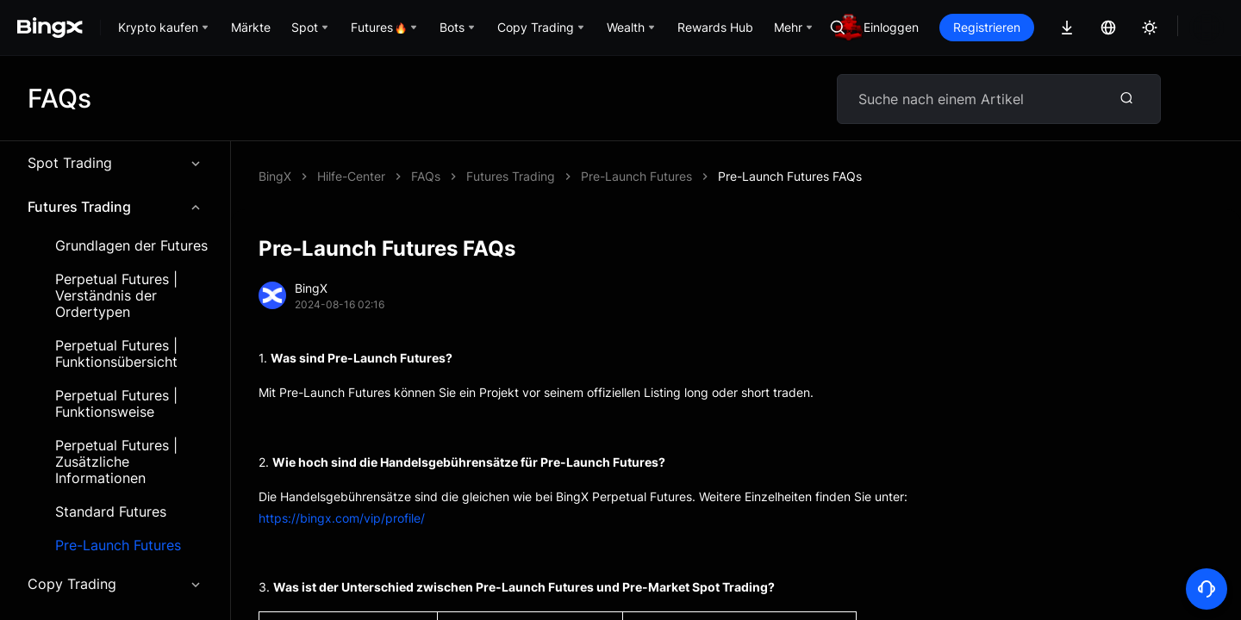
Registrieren (1045, 27)
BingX (275, 176)
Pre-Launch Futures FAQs (483, 176)
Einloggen (949, 27)
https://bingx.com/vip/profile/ (342, 518)
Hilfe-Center (351, 176)
